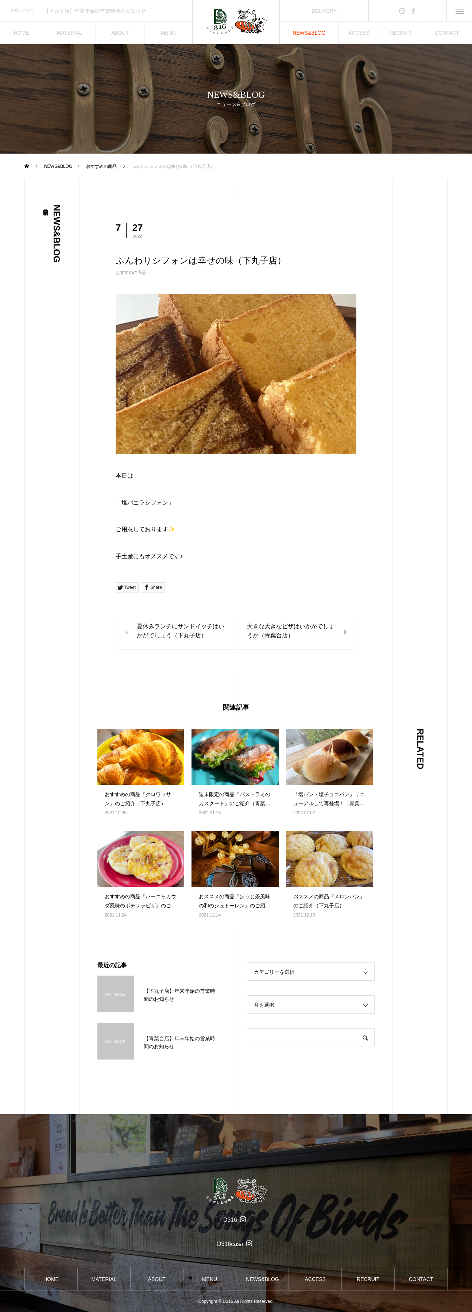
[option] (96, 10)
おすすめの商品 (131, 272)
